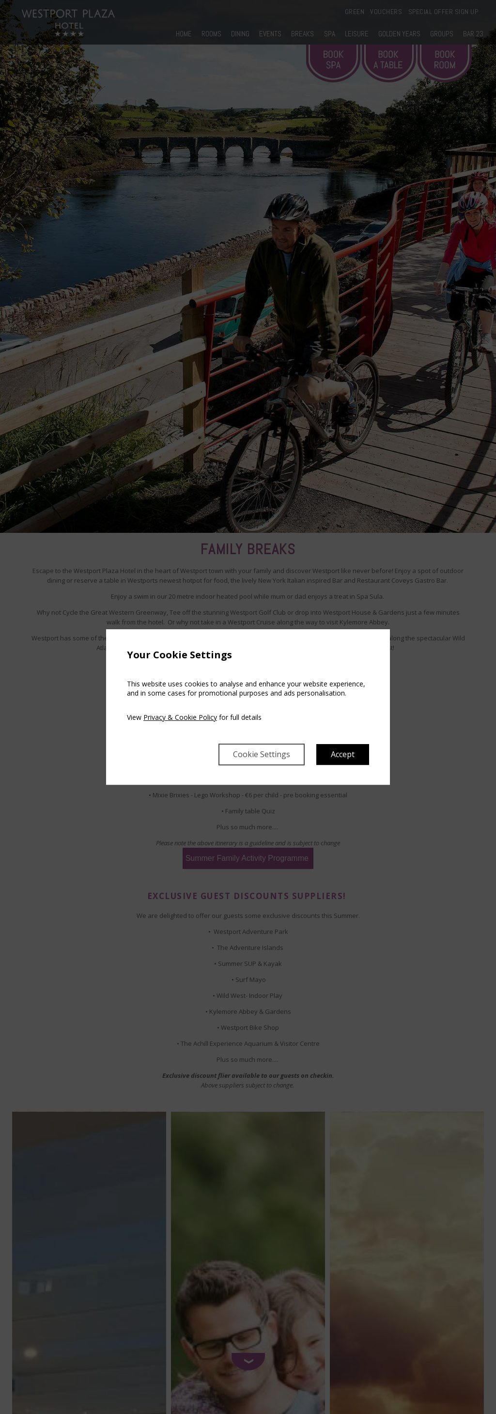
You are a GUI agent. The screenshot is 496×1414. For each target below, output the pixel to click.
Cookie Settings (261, 754)
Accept (343, 754)
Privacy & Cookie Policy (180, 717)
